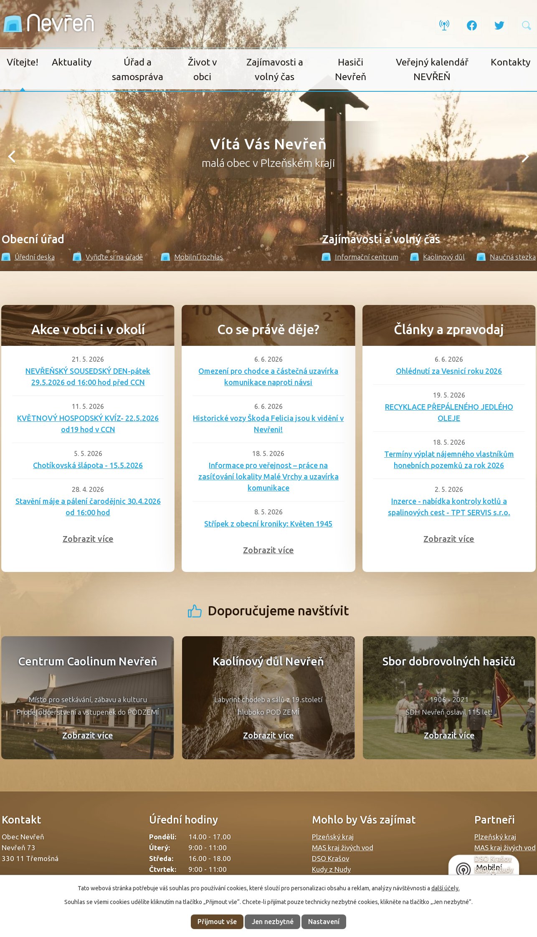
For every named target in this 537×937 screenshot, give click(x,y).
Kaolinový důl (437, 257)
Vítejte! (22, 62)
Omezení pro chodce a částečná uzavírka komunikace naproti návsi (268, 376)
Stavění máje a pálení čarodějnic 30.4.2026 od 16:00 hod (88, 506)
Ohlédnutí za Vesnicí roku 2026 (449, 371)
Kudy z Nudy (331, 869)
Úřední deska (28, 257)
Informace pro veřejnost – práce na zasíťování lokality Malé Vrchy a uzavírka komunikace (268, 476)
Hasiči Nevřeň (350, 69)
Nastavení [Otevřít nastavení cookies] (323, 921)
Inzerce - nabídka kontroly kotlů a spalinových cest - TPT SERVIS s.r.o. (449, 506)
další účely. (445, 888)
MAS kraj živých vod (342, 847)
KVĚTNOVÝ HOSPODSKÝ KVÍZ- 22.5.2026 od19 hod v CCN (88, 423)
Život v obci (202, 69)
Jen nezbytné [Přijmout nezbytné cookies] (273, 921)
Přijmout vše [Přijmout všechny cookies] (217, 921)
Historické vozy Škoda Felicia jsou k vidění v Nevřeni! (268, 423)
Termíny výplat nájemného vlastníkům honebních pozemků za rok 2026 (449, 459)
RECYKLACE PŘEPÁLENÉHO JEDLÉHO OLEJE (449, 412)
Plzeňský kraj (333, 837)
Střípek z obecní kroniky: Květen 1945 (268, 523)
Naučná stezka (506, 257)
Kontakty (510, 62)
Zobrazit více (88, 539)
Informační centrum (360, 257)
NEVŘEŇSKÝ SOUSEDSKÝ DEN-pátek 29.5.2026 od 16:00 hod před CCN (87, 376)
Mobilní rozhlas (192, 257)
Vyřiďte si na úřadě (108, 257)
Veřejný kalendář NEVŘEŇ (432, 69)
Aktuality (71, 62)
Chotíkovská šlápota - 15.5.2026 (88, 465)
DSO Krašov (330, 858)
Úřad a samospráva (137, 69)
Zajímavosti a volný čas (274, 69)
